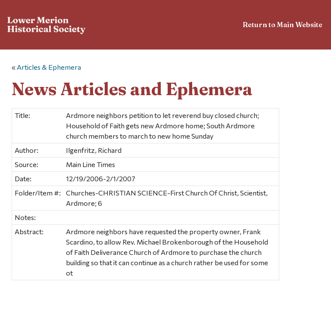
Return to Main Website (282, 24)
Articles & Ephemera (49, 67)
